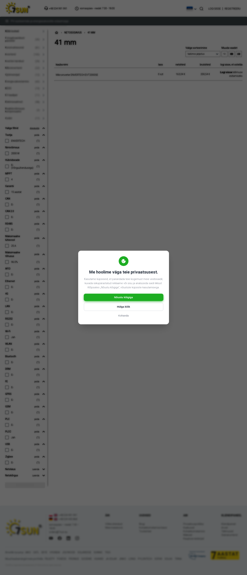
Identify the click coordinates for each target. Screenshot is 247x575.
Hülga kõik (123, 307)
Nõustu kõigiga (123, 297)
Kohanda (123, 315)
